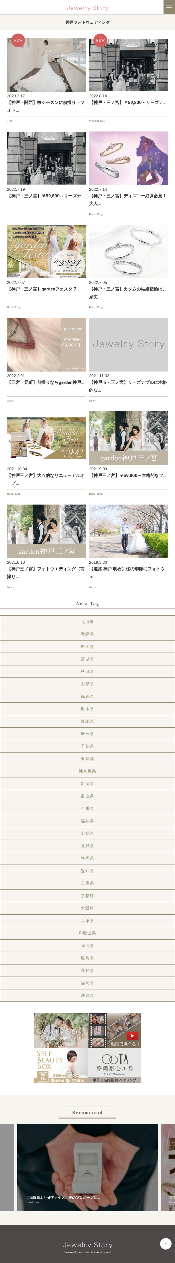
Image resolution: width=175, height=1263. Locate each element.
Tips (9, 120)
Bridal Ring (96, 214)
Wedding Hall (97, 120)
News (10, 400)
